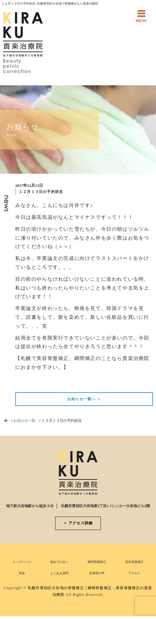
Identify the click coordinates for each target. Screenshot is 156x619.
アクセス (134, 573)
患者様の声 (97, 573)
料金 (22, 573)
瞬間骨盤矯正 (97, 562)
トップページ (22, 562)
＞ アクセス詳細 (78, 523)
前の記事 (25, 382)
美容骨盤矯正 (134, 562)
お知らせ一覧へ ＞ (84, 399)
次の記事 (142, 382)
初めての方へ (59, 562)
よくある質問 (59, 573)
